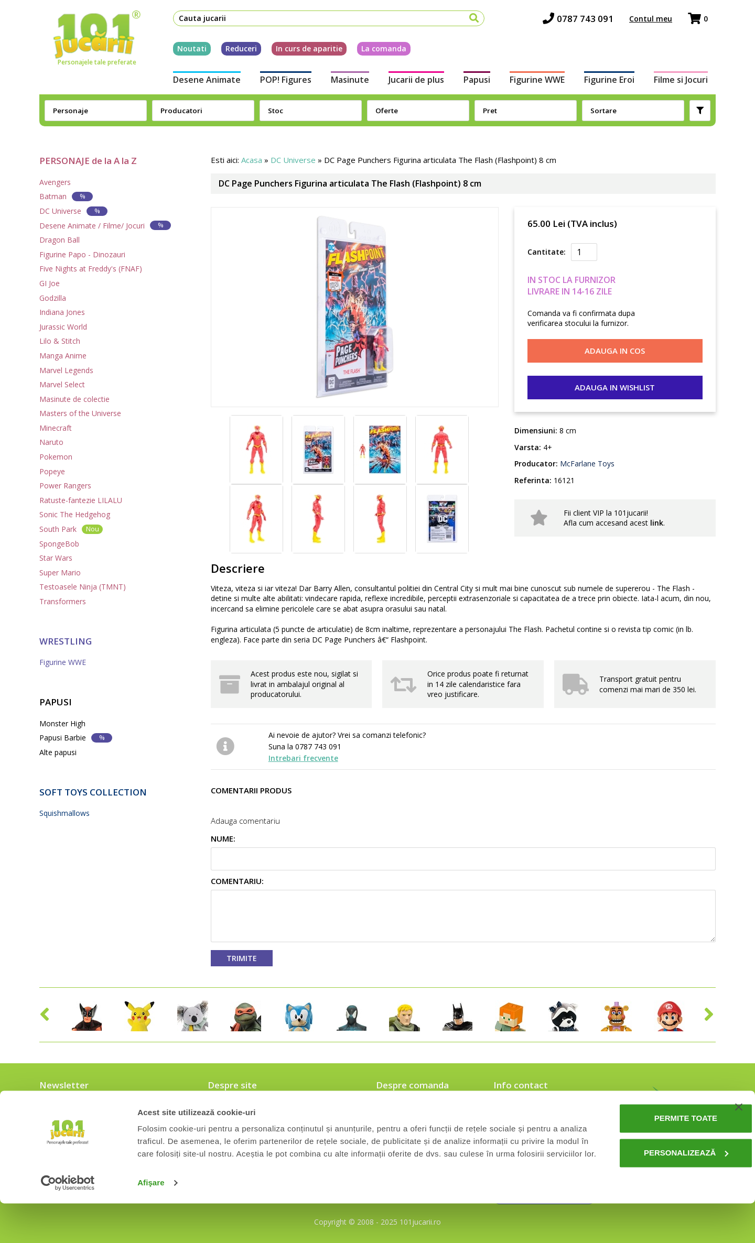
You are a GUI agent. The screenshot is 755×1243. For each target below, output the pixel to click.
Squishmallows (64, 813)
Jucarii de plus (415, 83)
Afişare (151, 1222)
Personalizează (648, 1179)
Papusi (478, 83)
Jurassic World (63, 327)
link (656, 523)
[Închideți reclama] (738, 1134)
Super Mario (60, 572)
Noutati (184, 52)
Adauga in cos (615, 350)
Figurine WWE (540, 83)
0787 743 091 (586, 21)
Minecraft (55, 428)
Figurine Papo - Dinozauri (82, 254)
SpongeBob (59, 544)
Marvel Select (62, 384)
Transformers (62, 601)
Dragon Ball (59, 240)
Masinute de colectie (74, 399)
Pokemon (55, 457)
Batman (66, 196)
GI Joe (49, 283)
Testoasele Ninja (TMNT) (82, 587)
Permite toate (648, 1145)
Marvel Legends (66, 370)
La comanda (375, 52)
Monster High (62, 723)
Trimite (241, 958)
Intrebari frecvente (303, 758)
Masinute (347, 83)
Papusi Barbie (75, 738)
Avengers (55, 182)
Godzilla (52, 298)
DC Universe (73, 211)
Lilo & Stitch (59, 341)
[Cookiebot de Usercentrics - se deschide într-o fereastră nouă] (68, 1222)
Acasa (251, 160)
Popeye (52, 471)
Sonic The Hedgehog (74, 514)
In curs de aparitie (301, 52)
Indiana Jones (62, 312)
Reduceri (233, 52)
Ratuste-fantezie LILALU (80, 500)
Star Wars (55, 558)
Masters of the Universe (80, 413)
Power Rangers (65, 485)
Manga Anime (63, 356)
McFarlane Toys (586, 463)
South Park (71, 529)
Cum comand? (401, 1109)
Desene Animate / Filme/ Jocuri (105, 225)
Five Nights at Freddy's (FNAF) (90, 269)
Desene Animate (199, 83)
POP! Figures (280, 83)
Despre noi (227, 1109)
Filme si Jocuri (689, 83)
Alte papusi (58, 752)
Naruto (51, 442)
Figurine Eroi (615, 83)
